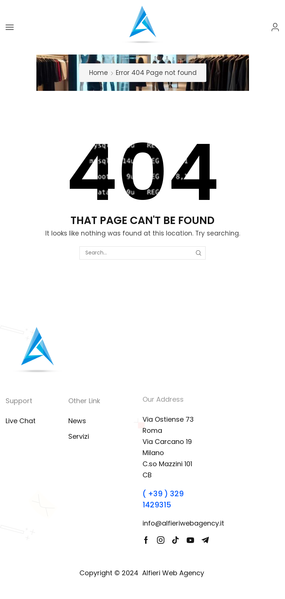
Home (98, 72)
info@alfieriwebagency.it (183, 523)
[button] (10, 27)
